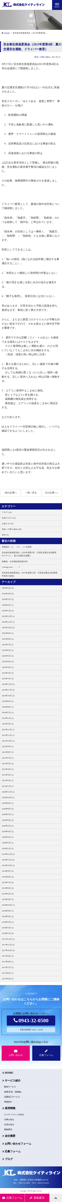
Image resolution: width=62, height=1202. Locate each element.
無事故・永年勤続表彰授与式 (15, 561)
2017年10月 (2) (8, 950)
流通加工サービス (12, 1097)
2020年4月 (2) (8, 831)
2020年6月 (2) (8, 820)
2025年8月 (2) (8, 639)
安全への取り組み (42, 57)
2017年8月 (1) (8, 962)
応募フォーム (46, 1052)
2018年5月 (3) (8, 922)
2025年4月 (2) (8, 661)
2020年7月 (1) (8, 814)
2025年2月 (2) (8, 673)
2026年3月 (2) (8, 599)
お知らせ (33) (8, 523)
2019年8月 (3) (8, 877)
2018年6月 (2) (8, 916)
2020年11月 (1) (8, 792)
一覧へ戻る (31, 492)
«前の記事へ (10, 492)
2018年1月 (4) (8, 933)
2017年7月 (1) (8, 967)
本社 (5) (5, 535)
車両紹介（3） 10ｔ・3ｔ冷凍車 (17, 547)
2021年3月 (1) (8, 775)
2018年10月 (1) (8, 905)
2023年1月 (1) (8, 718)
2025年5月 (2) (8, 656)
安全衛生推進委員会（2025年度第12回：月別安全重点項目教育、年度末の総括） (30, 574)
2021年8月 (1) (8, 752)
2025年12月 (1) (8, 616)
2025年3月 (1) (8, 667)
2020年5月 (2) (8, 826)
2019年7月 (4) (8, 882)
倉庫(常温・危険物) (12, 1092)
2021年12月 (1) (8, 729)
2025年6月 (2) (8, 650)
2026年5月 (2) (8, 588)
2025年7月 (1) (8, 644)
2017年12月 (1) (8, 939)
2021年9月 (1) (8, 746)
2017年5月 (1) (8, 979)
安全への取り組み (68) (11, 529)
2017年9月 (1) (8, 956)
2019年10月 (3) (8, 865)
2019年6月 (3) (8, 888)
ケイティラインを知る (14, 1114)
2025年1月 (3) (8, 678)
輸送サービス (10, 1087)
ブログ (9, 1159)
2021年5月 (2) (8, 763)
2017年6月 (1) (8, 973)
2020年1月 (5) (8, 848)
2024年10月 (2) (8, 695)
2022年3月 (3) (8, 724)
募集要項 (8, 1129)
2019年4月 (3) (8, 899)
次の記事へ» (51, 492)
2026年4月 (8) (8, 593)
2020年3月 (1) (8, 837)
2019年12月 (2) (8, 854)
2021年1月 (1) (8, 786)
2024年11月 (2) (8, 690)
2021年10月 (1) (8, 741)
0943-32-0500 (31, 1020)
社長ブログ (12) (9, 518)
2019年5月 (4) (8, 894)
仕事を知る (9, 1119)
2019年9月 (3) (8, 871)
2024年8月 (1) (8, 707)
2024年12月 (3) (8, 684)
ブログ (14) (7, 512)
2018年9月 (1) (8, 911)
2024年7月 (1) (8, 712)
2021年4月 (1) (8, 769)
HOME (7, 33)
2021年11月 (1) (8, 735)
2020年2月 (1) (8, 843)
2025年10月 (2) (8, 627)
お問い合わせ (15, 1052)
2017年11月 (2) (8, 945)
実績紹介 (8, 1102)
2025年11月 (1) (8, 622)
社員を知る (9, 1124)
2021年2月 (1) (8, 780)
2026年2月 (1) (8, 605)
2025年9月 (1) (8, 633)
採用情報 (10, 1108)
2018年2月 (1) (8, 928)
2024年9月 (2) (8, 701)
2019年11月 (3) (8, 860)
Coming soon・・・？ (11, 567)
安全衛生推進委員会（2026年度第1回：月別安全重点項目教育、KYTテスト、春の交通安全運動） (30, 554)
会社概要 (10, 1135)
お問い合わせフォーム (18, 1143)
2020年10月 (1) (8, 797)
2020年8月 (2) (8, 809)
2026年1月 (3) (8, 611)
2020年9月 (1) (8, 803)
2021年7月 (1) (8, 758)
